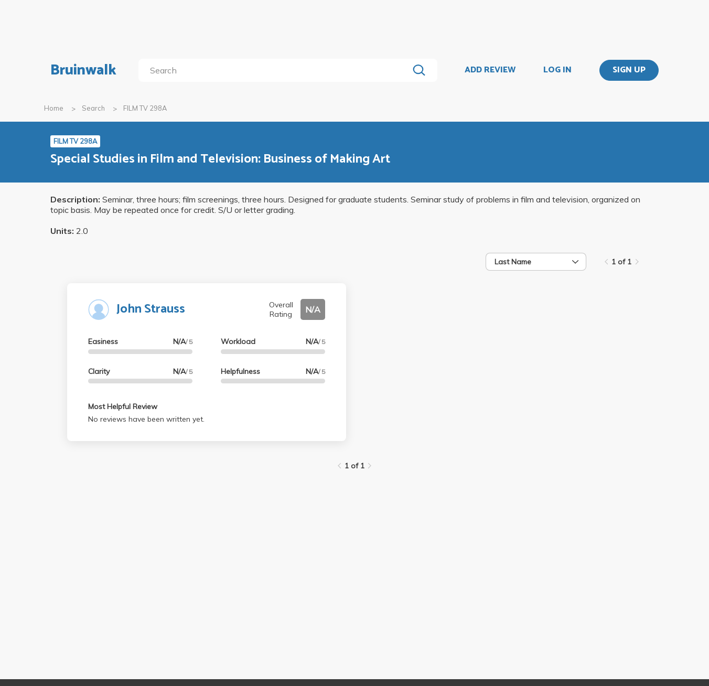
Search (93, 108)
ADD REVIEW (490, 70)
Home (53, 108)
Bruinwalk (83, 70)
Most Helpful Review (122, 406)
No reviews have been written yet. (146, 419)
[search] (275, 70)
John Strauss (150, 309)
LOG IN (557, 70)
